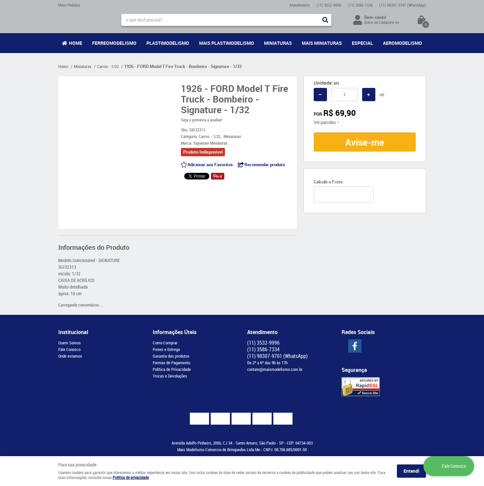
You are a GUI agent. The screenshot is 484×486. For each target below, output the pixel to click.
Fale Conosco (69, 349)
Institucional (73, 332)
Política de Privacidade (172, 369)
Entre (368, 22)
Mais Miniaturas (322, 43)
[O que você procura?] (325, 20)
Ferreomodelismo (114, 43)
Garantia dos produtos (171, 356)
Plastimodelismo (167, 43)
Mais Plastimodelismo (226, 43)
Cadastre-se (389, 22)
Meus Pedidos (69, 5)
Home (75, 43)
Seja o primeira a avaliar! (201, 120)
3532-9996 (328, 5)
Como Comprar (165, 343)
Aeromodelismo (402, 43)
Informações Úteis (174, 332)
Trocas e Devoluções (170, 376)
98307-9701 (402, 5)
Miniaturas (278, 43)
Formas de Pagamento (171, 363)
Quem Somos (69, 343)
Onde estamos (70, 356)
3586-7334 (360, 5)
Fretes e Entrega (166, 349)
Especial (362, 43)
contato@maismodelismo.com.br (274, 369)
